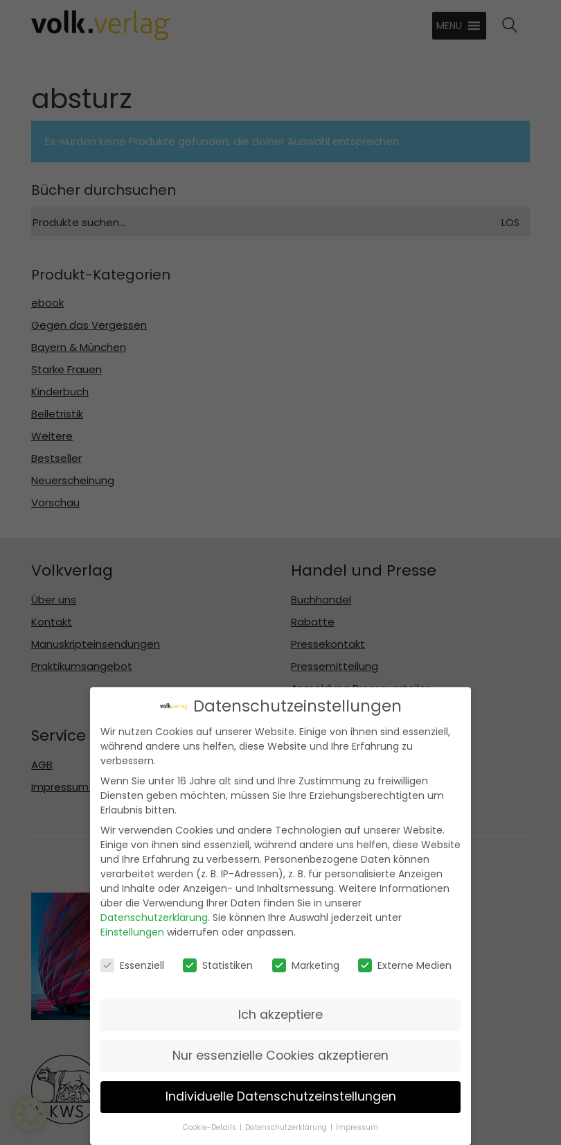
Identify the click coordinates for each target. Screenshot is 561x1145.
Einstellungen (132, 928)
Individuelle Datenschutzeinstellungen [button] (281, 1091)
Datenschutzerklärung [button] (286, 1123)
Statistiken (218, 960)
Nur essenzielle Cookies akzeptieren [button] (280, 1050)
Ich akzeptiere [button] (280, 1009)
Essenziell (132, 960)
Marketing (305, 960)
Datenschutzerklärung (154, 913)
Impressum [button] (357, 1123)
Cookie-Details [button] (209, 1123)
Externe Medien (405, 960)
